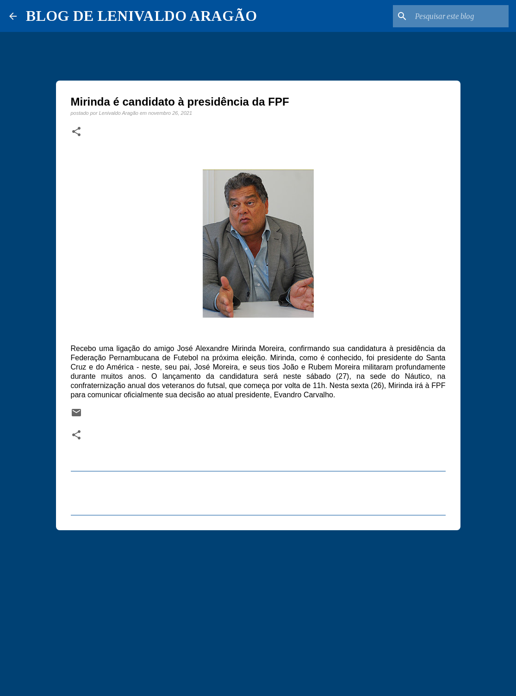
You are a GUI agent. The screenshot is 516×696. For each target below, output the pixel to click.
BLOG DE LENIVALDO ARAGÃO (141, 15)
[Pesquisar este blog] (460, 16)
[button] (76, 132)
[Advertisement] (258, 609)
